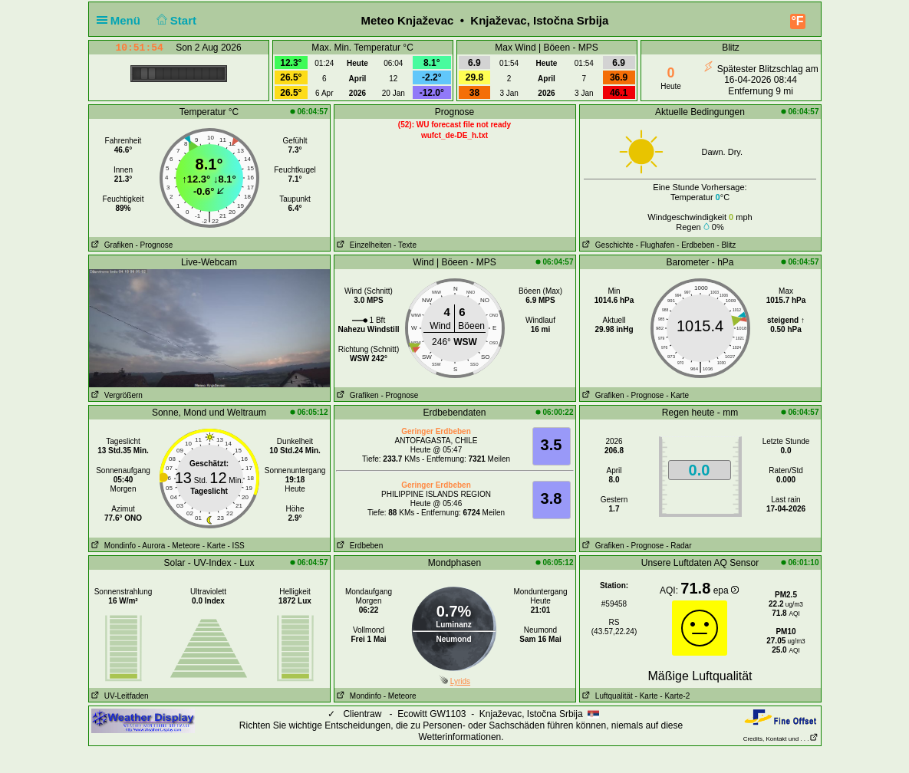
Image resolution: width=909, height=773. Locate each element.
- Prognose (154, 245)
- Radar (678, 545)
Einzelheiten (363, 245)
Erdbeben (359, 545)
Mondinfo (112, 545)
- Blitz (726, 245)
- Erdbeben (695, 245)
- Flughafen (655, 245)
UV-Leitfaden (119, 696)
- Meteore (183, 545)
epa (726, 590)
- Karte (677, 395)
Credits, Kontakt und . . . (780, 738)
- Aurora (152, 545)
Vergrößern (116, 395)
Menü (122, 20)
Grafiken (111, 245)
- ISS (236, 545)
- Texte (405, 245)
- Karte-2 (674, 696)
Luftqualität (606, 696)
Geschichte (607, 245)
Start (175, 20)
